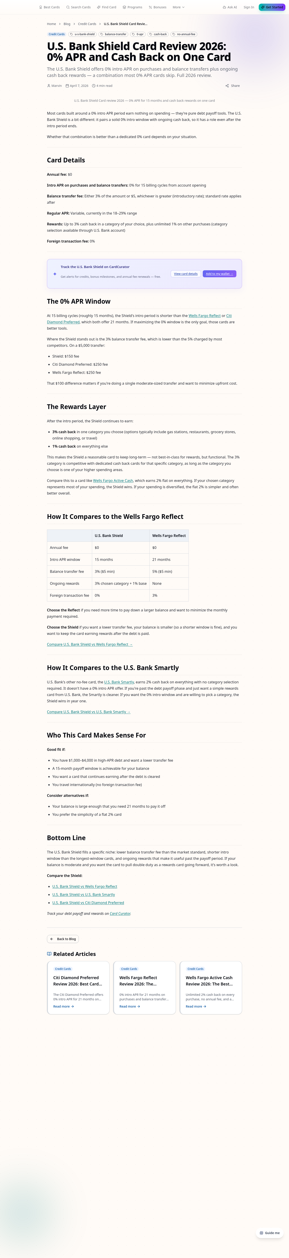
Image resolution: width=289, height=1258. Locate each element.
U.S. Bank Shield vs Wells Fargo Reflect (40, 546)
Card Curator (68, 562)
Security (17, 833)
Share (77, 93)
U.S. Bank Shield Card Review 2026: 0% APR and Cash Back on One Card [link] (65, 55)
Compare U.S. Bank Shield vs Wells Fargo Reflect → (40, 406)
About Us (18, 794)
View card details (14, 221)
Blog (165, 2)
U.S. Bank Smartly (65, 429)
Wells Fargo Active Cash (60, 329)
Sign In (7, 16)
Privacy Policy (21, 825)
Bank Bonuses (39, 2)
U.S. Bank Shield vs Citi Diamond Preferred (43, 554)
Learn (150, 2)
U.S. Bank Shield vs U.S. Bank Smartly (39, 550)
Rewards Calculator (124, 2)
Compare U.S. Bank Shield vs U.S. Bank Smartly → (40, 441)
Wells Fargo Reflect (139, 240)
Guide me (13, 8)
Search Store (93, 2)
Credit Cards (20, 44)
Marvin (13, 94)
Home (15, 23)
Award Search (67, 2)
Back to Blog (14, 572)
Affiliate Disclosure (25, 808)
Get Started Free (28, 16)
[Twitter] (4, 686)
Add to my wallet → (42, 221)
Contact (16, 798)
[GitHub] (11, 686)
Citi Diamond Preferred (175, 240)
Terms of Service (23, 829)
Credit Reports (185, 2)
